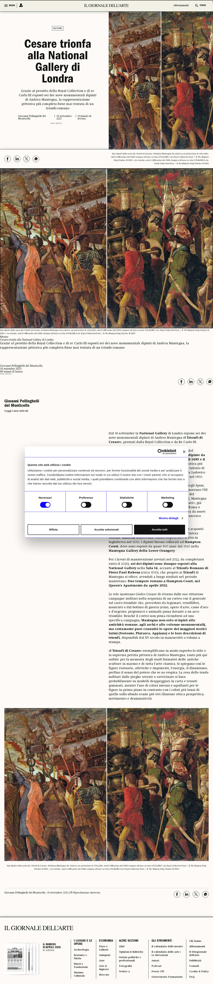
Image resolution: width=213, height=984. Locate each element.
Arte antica (56, 110)
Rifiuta (53, 529)
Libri (120, 934)
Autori (154, 955)
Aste (100, 951)
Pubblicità (194, 951)
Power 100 (157, 968)
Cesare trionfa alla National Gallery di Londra (57, 56)
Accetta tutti (159, 529)
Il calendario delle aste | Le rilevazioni (165, 947)
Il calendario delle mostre (162, 936)
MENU (12, 5)
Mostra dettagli (168, 518)
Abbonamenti (181, 5)
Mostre (57, 28)
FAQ (191, 974)
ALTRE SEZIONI (127, 928)
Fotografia (124, 961)
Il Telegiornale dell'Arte (198, 942)
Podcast (155, 961)
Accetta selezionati (106, 529)
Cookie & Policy (194, 966)
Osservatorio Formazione (159, 976)
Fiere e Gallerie (102, 936)
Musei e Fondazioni (81, 957)
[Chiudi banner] (184, 451)
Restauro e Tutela (81, 947)
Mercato (103, 968)
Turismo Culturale (80, 967)
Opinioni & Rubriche (124, 942)
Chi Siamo (195, 928)
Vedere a (123, 968)
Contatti (193, 957)
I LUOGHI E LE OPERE (81, 930)
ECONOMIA (104, 928)
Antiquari (103, 945)
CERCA (203, 5)
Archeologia (82, 938)
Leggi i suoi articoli (16, 397)
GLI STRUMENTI (160, 928)
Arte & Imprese (103, 959)
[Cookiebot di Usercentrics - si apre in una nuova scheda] (160, 451)
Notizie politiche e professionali (129, 953)
